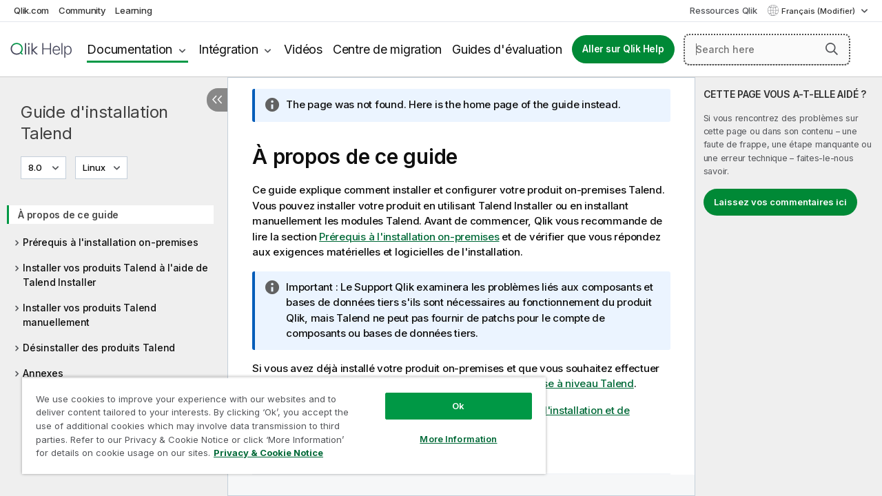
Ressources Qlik (723, 10)
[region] (277, 420)
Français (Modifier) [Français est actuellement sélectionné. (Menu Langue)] (819, 11)
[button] (831, 49)
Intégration (228, 49)
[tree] (114, 289)
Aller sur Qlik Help (623, 48)
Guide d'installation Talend (94, 122)
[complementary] (788, 286)
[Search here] (767, 49)
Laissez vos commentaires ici (780, 201)
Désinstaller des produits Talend (99, 347)
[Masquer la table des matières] (217, 100)
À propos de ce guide (68, 214)
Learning (133, 10)
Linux (94, 167)
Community (82, 10)
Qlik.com (31, 10)
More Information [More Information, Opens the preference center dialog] (447, 428)
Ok (448, 395)
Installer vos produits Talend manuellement (89, 315)
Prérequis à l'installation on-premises (110, 242)
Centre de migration (387, 49)
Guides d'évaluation (507, 49)
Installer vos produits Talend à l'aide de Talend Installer (115, 275)
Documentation (129, 49)
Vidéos (303, 49)
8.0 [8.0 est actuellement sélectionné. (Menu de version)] (36, 167)
